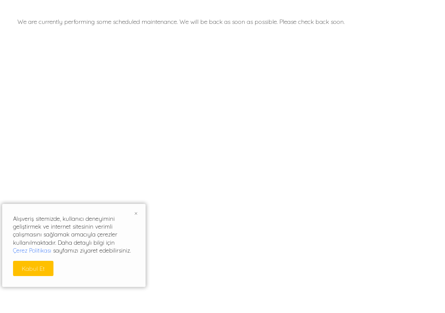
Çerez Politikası (32, 250)
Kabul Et (33, 269)
